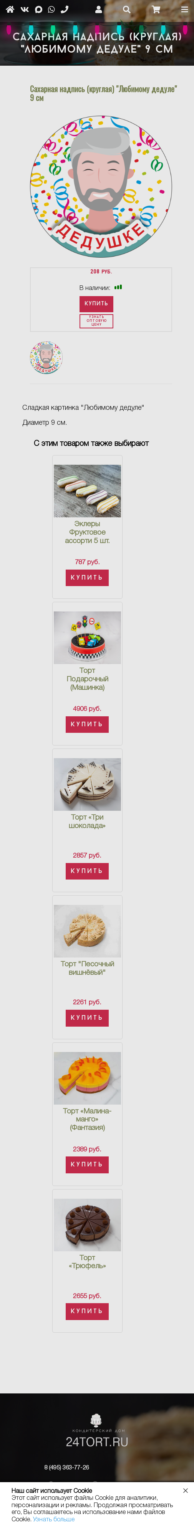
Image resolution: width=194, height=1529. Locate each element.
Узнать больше (54, 1519)
